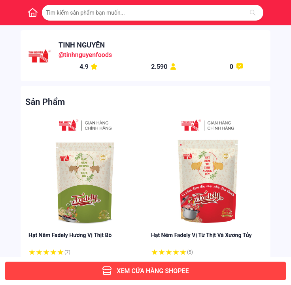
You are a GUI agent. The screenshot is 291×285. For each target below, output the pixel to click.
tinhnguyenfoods (88, 55)
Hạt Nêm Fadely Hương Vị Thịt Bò (69, 235)
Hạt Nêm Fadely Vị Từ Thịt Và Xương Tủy (201, 235)
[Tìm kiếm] (253, 13)
